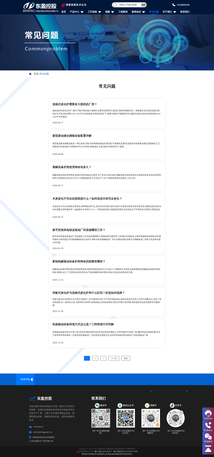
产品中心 (74, 12)
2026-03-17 (57, 185)
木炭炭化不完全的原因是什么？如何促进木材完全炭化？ (87, 198)
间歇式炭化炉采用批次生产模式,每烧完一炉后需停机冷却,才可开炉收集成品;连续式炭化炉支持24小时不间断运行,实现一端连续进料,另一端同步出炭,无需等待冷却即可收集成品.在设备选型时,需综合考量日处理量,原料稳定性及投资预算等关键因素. (106, 302)
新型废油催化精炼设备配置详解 (71, 135)
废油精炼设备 (133, 379)
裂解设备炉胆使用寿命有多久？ (71, 167)
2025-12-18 (57, 342)
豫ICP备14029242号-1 (103, 451)
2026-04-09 (57, 154)
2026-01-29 (57, 248)
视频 (107, 12)
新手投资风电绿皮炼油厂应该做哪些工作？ (78, 230)
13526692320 (183, 5)
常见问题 (154, 12)
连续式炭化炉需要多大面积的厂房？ (74, 104)
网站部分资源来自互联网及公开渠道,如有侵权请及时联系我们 (107, 454)
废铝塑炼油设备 (97, 379)
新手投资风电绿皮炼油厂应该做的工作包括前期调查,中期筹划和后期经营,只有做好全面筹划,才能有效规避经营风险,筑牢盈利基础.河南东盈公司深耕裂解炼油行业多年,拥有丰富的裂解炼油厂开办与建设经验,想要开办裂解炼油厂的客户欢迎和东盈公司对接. (106, 239)
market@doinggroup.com (42, 432)
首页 (63, 12)
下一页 (114, 358)
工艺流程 (92, 12)
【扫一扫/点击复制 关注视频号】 (151, 432)
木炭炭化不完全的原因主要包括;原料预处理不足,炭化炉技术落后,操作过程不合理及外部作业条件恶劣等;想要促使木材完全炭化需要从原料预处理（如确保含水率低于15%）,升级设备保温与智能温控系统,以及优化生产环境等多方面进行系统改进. (106, 208)
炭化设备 (169, 379)
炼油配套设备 (205, 379)
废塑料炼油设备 (79, 379)
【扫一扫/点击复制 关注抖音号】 (176, 432)
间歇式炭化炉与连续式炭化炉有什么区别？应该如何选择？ (88, 292)
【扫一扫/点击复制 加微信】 (101, 432)
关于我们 (167, 12)
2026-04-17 (57, 122)
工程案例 (123, 12)
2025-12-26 (57, 311)
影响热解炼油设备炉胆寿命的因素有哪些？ (78, 261)
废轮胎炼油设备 (61, 379)
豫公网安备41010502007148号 (125, 451)
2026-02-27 (57, 217)
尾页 (126, 358)
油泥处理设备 (115, 379)
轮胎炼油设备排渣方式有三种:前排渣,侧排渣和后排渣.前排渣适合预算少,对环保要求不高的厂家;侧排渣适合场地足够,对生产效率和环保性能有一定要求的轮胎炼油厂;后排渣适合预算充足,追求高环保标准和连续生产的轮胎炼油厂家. (106, 333)
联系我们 (185, 12)
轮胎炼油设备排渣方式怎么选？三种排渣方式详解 (83, 324)
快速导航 (25, 379)
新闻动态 (136, 12)
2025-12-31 (57, 280)
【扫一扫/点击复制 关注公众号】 (126, 432)
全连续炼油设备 (43, 379)
